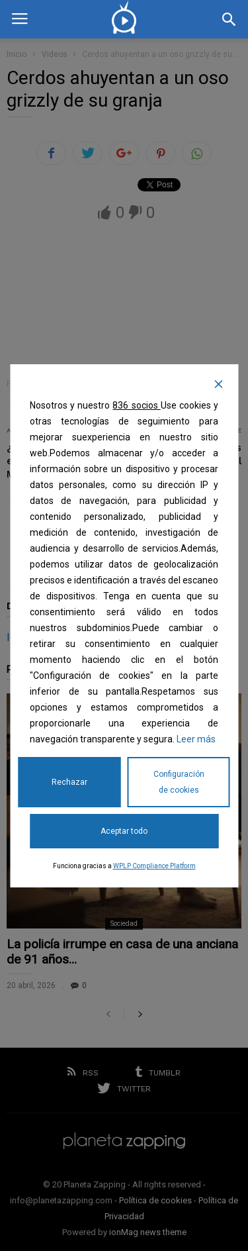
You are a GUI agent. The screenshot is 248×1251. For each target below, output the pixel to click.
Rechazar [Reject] (69, 782)
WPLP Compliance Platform (154, 866)
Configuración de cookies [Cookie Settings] (178, 782)
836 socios (136, 405)
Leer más (196, 739)
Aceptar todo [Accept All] (124, 831)
